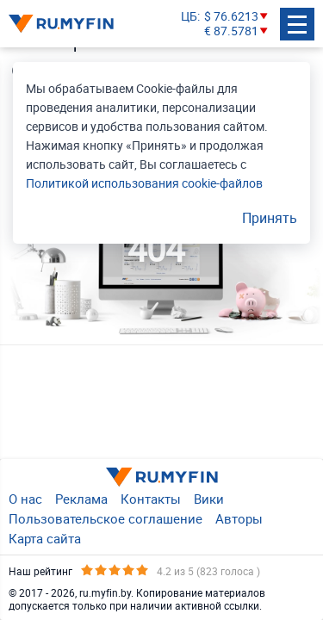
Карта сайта (45, 538)
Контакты (151, 498)
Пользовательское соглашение (105, 518)
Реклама (81, 498)
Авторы (239, 518)
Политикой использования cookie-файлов (144, 183)
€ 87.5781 (231, 31)
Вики (209, 498)
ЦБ (189, 16)
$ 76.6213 (231, 16)
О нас (25, 498)
